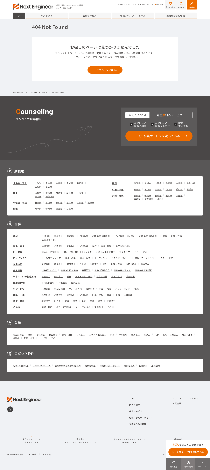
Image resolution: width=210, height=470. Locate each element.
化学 (157, 334)
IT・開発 (17, 251)
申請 (118, 294)
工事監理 (128, 294)
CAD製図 (83, 236)
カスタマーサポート (121, 258)
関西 (114, 183)
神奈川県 (50, 196)
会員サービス (90, 15)
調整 (75, 301)
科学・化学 (19, 288)
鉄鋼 (112, 334)
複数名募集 (129, 365)
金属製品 (135, 334)
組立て (57, 301)
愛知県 (59, 208)
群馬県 (59, 192)
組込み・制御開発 (50, 251)
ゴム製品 (80, 334)
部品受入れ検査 (49, 270)
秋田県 (80, 183)
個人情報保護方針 (15, 454)
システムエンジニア (105, 251)
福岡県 (137, 195)
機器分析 (90, 288)
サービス (42, 338)
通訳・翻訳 (47, 307)
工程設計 (46, 264)
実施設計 (71, 294)
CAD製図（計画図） (102, 236)
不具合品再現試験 (143, 270)
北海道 (38, 183)
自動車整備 (19, 282)
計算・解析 (97, 294)
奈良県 (179, 183)
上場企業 (155, 365)
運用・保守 (85, 258)
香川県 (179, 189)
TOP (131, 398)
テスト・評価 (140, 251)
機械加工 (46, 301)
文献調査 (46, 288)
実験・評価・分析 (83, 276)
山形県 (38, 186)
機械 (15, 236)
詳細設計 (71, 236)
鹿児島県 (149, 199)
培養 (109, 288)
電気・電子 (19, 245)
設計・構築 (70, 258)
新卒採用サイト (124, 4)
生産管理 (94, 264)
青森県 (49, 183)
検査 (100, 301)
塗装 (92, 301)
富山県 (49, 202)
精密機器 (53, 334)
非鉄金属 (123, 334)
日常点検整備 (48, 282)
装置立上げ (116, 276)
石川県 (59, 202)
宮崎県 (137, 199)
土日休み (143, 365)
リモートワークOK (42, 365)
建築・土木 (19, 294)
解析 (165, 236)
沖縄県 (160, 199)
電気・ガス (29, 338)
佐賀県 (148, 195)
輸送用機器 (18, 334)
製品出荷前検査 (102, 270)
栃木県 (49, 192)
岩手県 (59, 183)
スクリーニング (122, 288)
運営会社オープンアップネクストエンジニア (80, 441)
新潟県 (38, 202)
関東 (15, 192)
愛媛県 (190, 189)
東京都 (38, 196)
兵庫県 (169, 183)
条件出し (58, 276)
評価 (101, 288)
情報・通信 (67, 334)
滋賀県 (137, 183)
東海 (15, 208)
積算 (109, 294)
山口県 (169, 189)
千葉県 (80, 192)
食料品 (16, 338)
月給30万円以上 (21, 365)
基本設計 (58, 236)
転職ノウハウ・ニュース (132, 15)
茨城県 (38, 192)
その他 (16, 307)
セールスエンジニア (51, 258)
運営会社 (159, 4)
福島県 (49, 186)
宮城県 (69, 183)
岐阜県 (38, 208)
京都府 (148, 183)
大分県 (179, 195)
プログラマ (124, 251)
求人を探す (46, 15)
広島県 (158, 189)
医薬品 (147, 334)
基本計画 (46, 294)
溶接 (84, 301)
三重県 (69, 208)
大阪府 (158, 183)
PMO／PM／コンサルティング (77, 251)
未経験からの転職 (176, 15)
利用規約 (33, 454)
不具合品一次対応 (122, 270)
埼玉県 (69, 192)
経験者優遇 (90, 365)
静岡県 (49, 208)
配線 (67, 301)
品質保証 (17, 270)
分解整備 (75, 282)
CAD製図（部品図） (149, 236)
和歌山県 (191, 183)
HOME (19, 16)
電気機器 (40, 334)
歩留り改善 (131, 264)
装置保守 (130, 276)
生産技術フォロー (50, 239)
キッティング (100, 258)
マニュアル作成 (82, 307)
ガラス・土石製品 (97, 334)
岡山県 (148, 189)
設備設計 (58, 264)
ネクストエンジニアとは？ (143, 4)
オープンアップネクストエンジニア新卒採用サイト (129, 441)
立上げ (82, 264)
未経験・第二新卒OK (110, 365)
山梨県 (80, 202)
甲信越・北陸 (20, 202)
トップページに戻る (105, 70)
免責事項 (47, 454)
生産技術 (17, 264)
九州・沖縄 (118, 195)
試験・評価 (176, 236)
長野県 (91, 202)
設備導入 (71, 264)
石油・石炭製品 (170, 334)
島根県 (137, 189)
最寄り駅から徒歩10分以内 (68, 365)
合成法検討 (59, 288)
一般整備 (62, 282)
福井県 (69, 202)
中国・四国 (118, 189)
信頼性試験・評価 (69, 270)
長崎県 (158, 195)
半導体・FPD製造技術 (24, 276)
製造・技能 (19, 301)
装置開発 (46, 276)
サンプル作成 (75, 288)
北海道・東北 (20, 183)
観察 (136, 288)
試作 (94, 245)
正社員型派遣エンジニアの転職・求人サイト (30, 93)
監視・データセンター (145, 258)
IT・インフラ (20, 258)
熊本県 (169, 195)
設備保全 (145, 264)
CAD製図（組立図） (125, 236)
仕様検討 (46, 236)
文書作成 (98, 307)
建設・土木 (187, 334)
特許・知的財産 (63, 307)
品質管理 (86, 270)
